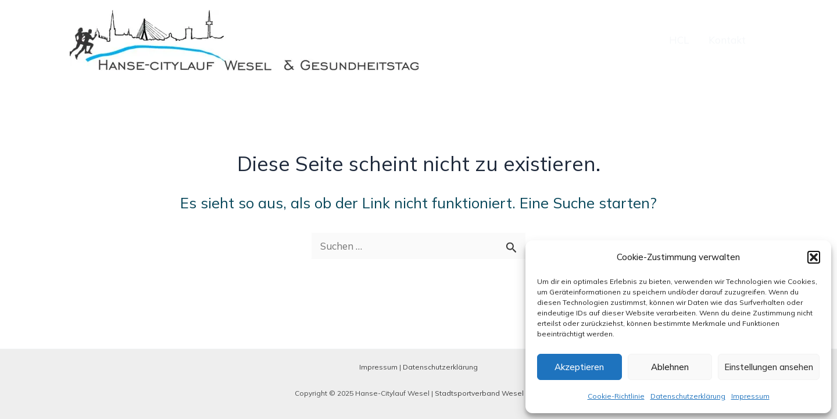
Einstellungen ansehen (768, 366)
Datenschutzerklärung (687, 396)
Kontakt (727, 40)
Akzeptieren (579, 366)
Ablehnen (670, 366)
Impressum (750, 396)
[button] (814, 257)
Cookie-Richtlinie (616, 396)
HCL (679, 40)
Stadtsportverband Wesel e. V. (487, 393)
